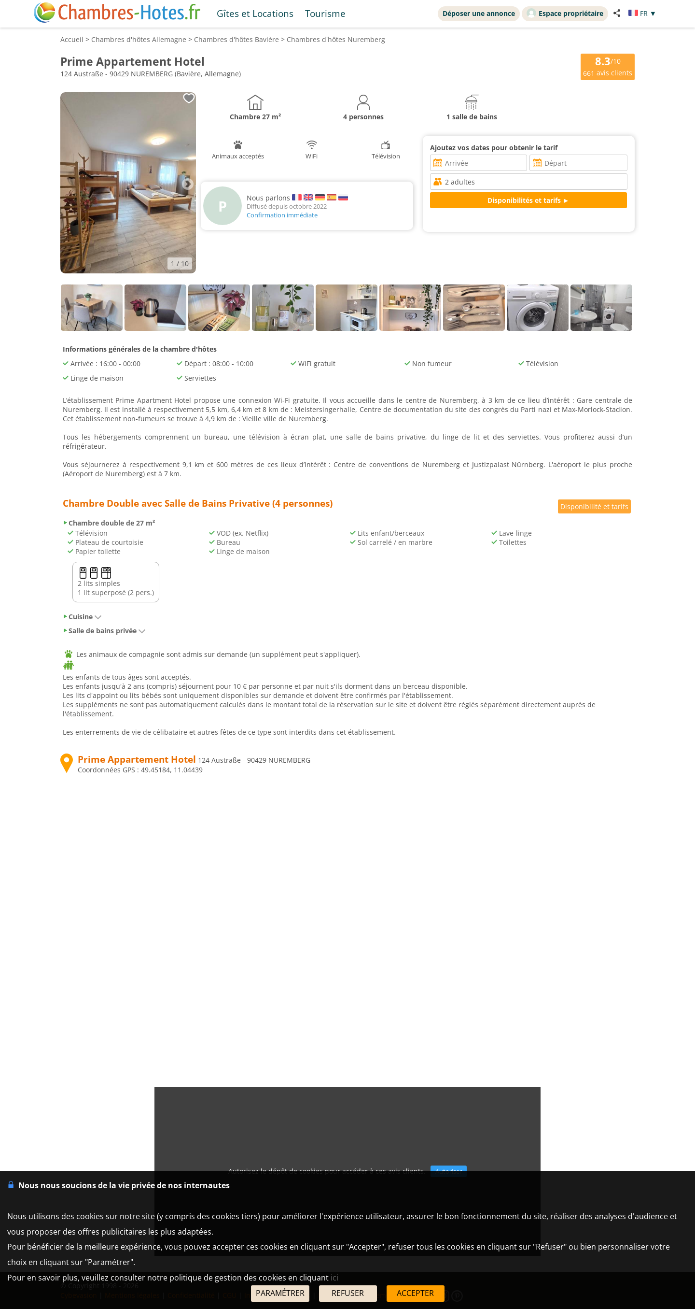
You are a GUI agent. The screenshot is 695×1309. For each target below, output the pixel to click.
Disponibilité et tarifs (594, 506)
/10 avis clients (607, 66)
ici (334, 1277)
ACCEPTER (415, 1293)
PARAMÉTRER (280, 1293)
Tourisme (325, 13)
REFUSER (348, 1293)
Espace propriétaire (565, 13)
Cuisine (82, 616)
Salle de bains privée (104, 630)
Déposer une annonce (479, 13)
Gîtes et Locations (255, 13)
